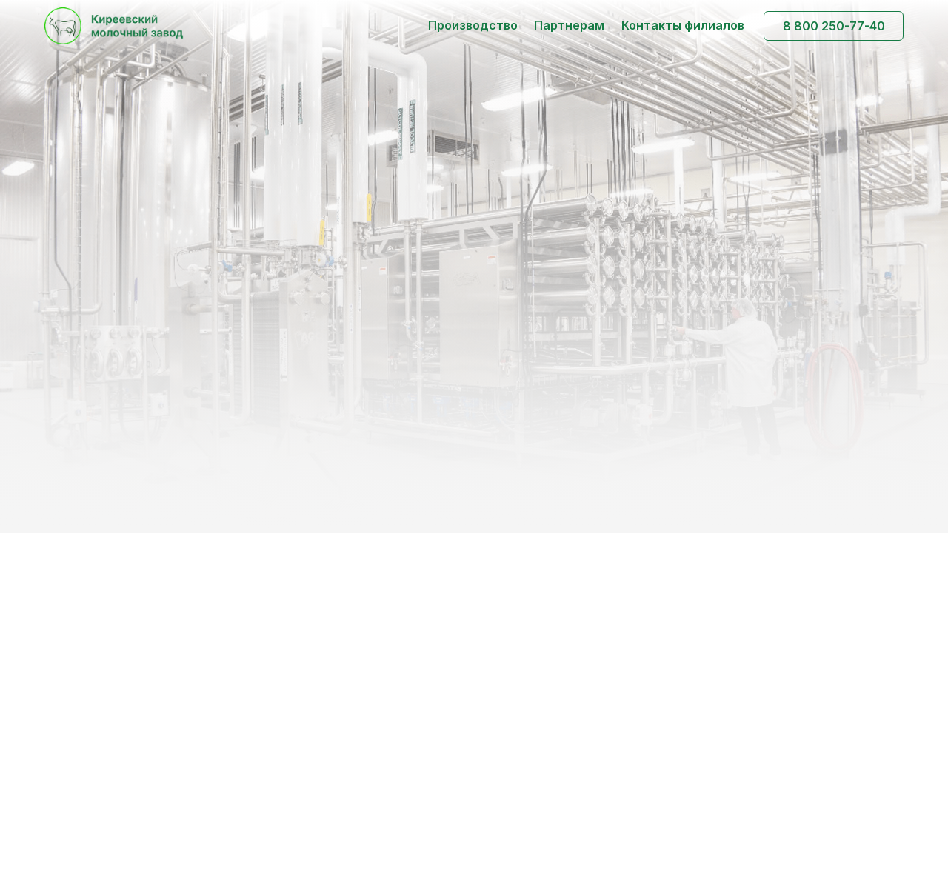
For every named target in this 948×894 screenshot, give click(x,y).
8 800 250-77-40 (834, 26)
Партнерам (569, 25)
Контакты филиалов (682, 25)
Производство (473, 25)
